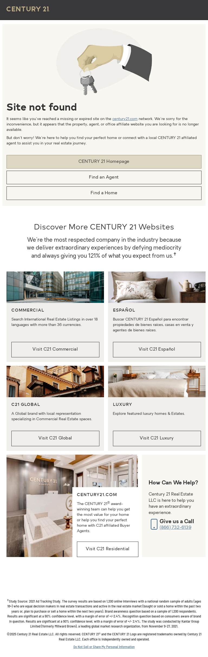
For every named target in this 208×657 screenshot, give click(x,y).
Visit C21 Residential (107, 549)
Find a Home (104, 193)
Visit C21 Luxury (157, 438)
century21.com (125, 119)
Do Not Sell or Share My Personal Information (104, 647)
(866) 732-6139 (175, 528)
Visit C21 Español (157, 349)
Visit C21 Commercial (55, 349)
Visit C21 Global (55, 438)
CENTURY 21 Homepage (104, 162)
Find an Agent (104, 177)
